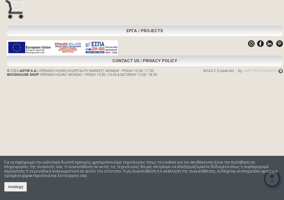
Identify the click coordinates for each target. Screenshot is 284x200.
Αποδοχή (15, 187)
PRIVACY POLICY (160, 60)
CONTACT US (126, 60)
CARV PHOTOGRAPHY (263, 71)
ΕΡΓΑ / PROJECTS (144, 30)
